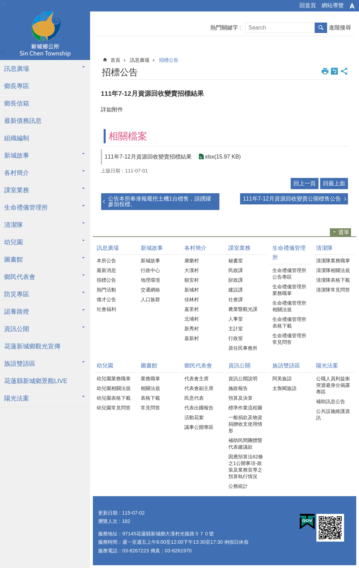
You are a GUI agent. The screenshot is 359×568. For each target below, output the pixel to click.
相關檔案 (127, 136)
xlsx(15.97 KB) (223, 157)
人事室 (235, 319)
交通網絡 (150, 290)
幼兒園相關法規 (114, 388)
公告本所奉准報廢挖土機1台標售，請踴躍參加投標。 (159, 201)
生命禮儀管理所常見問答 (289, 339)
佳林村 (191, 299)
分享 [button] (344, 71)
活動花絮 (194, 417)
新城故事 (16, 155)
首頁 (115, 60)
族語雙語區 (19, 363)
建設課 (235, 290)
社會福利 (106, 309)
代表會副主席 (198, 388)
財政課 (235, 280)
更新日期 (107, 513)
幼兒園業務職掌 (114, 378)
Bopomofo (334, 71)
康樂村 (191, 260)
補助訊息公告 (330, 401)
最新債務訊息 (23, 120)
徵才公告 (106, 299)
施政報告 (238, 388)
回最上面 (334, 183)
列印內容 (325, 71)
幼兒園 (13, 242)
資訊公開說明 (242, 378)
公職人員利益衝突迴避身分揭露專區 (333, 385)
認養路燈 (16, 311)
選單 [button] (343, 232)
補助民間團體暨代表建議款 (245, 444)
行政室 (235, 338)
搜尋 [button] (321, 28)
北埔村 (191, 319)
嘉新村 (191, 338)
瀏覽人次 (107, 521)
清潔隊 (13, 224)
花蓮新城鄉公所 (45, 35)
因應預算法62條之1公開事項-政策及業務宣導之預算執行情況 (245, 466)
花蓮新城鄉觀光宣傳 (32, 346)
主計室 (235, 328)
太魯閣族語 (284, 388)
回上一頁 (305, 183)
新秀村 (191, 328)
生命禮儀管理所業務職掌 (289, 290)
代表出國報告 (198, 407)
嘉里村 (191, 309)
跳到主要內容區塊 (3, 3)
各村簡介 (16, 172)
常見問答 (150, 407)
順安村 (191, 280)
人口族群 (150, 299)
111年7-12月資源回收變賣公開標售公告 (292, 199)
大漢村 (191, 270)
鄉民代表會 (19, 276)
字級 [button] (352, 6)
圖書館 (13, 259)
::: (3, 4)
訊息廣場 (16, 68)
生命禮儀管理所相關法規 (289, 306)
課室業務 (16, 190)
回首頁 (307, 5)
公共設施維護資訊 (333, 414)
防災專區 (16, 294)
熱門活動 (106, 290)
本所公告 (106, 260)
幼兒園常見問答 (114, 407)
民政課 (235, 270)
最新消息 (106, 270)
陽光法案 (16, 398)
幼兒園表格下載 (114, 398)
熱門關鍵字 (224, 28)
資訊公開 (16, 328)
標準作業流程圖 (245, 407)
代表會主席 (196, 378)
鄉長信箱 (16, 103)
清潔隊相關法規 (333, 270)
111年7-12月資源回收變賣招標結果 (148, 157)
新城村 (191, 290)
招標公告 (168, 60)
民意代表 (194, 398)
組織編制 (16, 138)
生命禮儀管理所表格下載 (289, 322)
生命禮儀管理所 (26, 207)
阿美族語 (282, 378)
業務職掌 (150, 378)
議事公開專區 (198, 427)
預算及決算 (240, 398)
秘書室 (235, 260)
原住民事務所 (242, 348)
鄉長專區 (16, 86)
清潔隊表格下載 (333, 280)
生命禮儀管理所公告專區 (289, 274)
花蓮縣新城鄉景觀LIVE (35, 381)
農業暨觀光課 (242, 309)
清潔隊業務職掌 (333, 260)
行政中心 (150, 270)
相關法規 (150, 388)
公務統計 (238, 486)
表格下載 (150, 398)
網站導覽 (333, 5)
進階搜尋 (340, 28)
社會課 (235, 299)
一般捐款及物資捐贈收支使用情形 (245, 424)
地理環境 (150, 280)
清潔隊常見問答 (333, 290)
